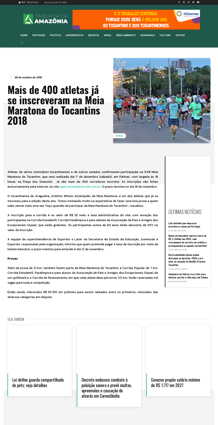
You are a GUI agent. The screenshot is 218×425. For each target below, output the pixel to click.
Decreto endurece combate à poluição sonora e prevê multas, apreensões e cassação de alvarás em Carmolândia (107, 387)
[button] (22, 43)
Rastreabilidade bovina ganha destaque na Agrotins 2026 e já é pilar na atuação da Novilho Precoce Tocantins (186, 260)
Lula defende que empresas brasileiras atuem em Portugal (184, 224)
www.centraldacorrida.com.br (80, 186)
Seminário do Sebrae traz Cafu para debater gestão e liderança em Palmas (188, 275)
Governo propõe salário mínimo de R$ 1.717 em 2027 (175, 382)
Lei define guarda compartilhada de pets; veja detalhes (38, 382)
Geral (119, 135)
